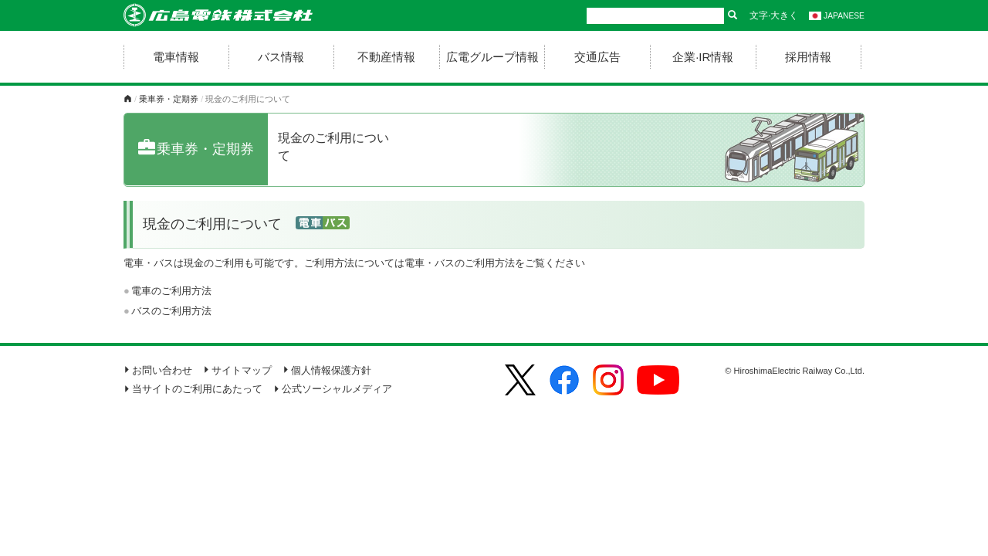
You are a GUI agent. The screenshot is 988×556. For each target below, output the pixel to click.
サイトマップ (237, 370)
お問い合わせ (158, 370)
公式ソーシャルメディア (332, 389)
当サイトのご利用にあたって (193, 389)
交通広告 (597, 56)
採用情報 (808, 56)
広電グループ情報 (492, 56)
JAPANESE (836, 16)
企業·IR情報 (702, 56)
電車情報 (176, 56)
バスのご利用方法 (171, 311)
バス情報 (281, 56)
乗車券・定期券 (168, 98)
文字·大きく (773, 15)
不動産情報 (386, 56)
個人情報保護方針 (327, 370)
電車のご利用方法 (171, 291)
